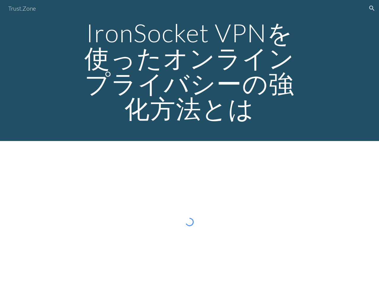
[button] (372, 8)
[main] (189, 70)
